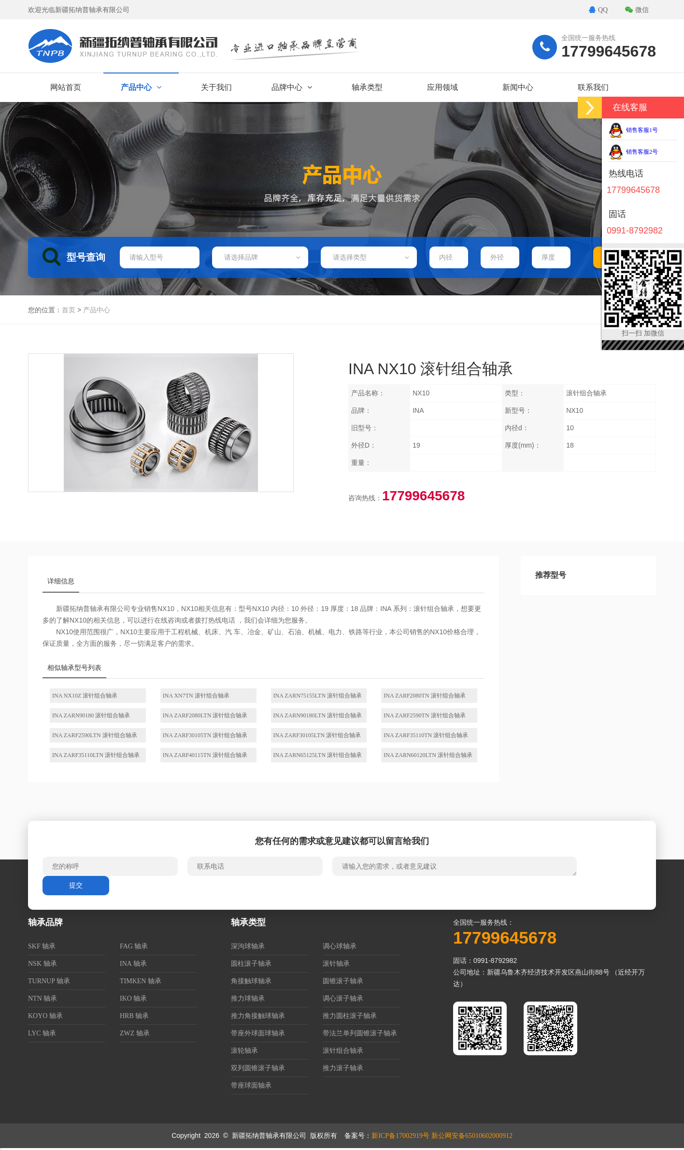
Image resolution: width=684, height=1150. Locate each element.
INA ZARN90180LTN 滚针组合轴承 (317, 715)
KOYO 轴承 (45, 1015)
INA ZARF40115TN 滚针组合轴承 (205, 755)
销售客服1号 (633, 130)
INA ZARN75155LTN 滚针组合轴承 (317, 695)
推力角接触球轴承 (258, 1015)
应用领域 (442, 87)
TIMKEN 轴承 (140, 981)
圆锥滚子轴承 (343, 981)
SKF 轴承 (42, 946)
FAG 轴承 (134, 946)
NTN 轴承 (42, 998)
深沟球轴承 (248, 946)
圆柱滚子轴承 (251, 963)
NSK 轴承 (42, 963)
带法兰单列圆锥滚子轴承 (360, 1033)
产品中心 (141, 87)
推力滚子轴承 (343, 1068)
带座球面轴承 (251, 1085)
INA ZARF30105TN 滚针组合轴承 (205, 735)
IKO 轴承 (133, 998)
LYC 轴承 (42, 1033)
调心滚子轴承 (343, 998)
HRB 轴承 (134, 1015)
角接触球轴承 (251, 981)
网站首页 (65, 87)
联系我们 (593, 87)
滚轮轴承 (244, 1050)
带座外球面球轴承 (258, 1033)
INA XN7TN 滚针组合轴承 (196, 695)
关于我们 (216, 87)
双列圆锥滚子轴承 (258, 1068)
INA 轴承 (133, 963)
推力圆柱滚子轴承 (350, 1015)
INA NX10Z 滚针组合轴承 (84, 695)
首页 (68, 310)
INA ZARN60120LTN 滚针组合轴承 (428, 755)
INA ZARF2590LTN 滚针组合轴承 (94, 735)
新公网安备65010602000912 (472, 1135)
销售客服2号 (633, 151)
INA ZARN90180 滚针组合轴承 (91, 715)
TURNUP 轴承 (49, 981)
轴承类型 (367, 87)
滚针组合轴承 (343, 1050)
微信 (637, 10)
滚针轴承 (336, 963)
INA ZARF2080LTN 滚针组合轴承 (205, 715)
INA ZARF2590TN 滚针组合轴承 (424, 715)
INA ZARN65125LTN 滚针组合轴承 (317, 755)
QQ (598, 10)
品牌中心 (291, 87)
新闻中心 (517, 87)
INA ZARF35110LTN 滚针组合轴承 (96, 755)
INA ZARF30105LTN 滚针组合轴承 (317, 735)
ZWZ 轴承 (135, 1033)
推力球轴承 (248, 998)
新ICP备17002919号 (400, 1135)
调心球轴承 (339, 946)
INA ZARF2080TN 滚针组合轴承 (424, 695)
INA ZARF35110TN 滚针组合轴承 (426, 735)
